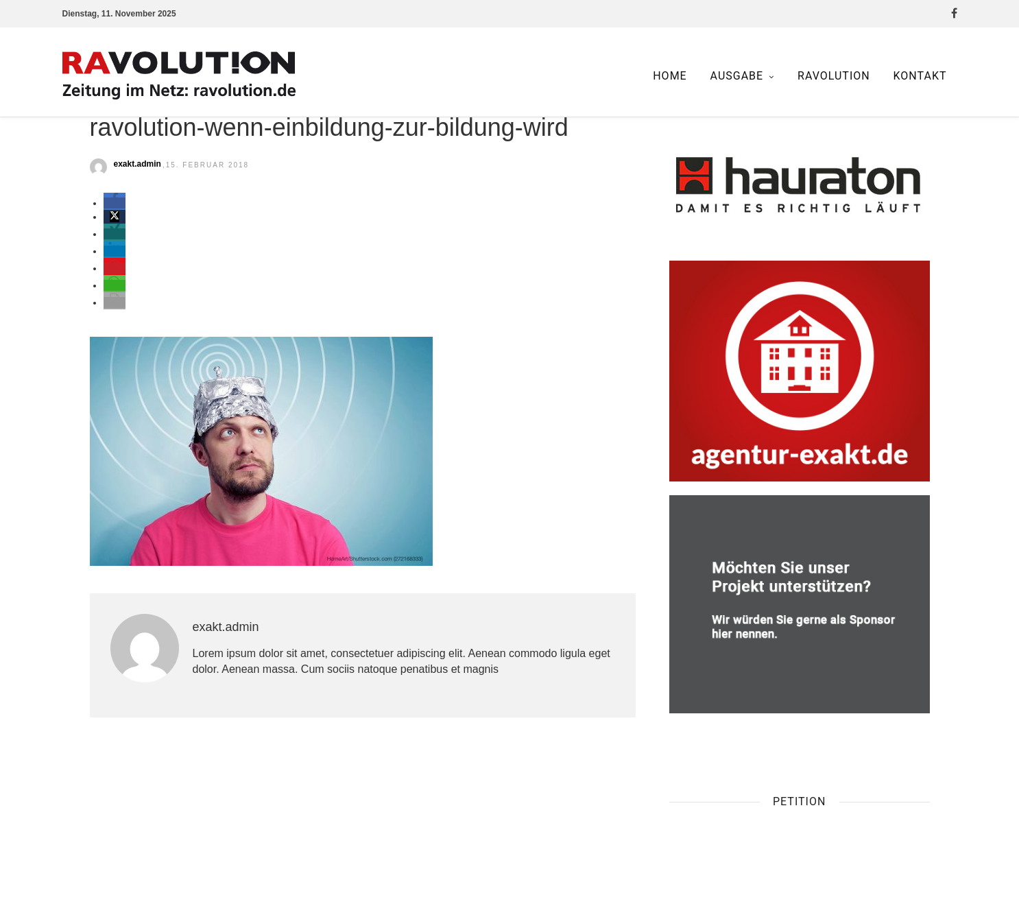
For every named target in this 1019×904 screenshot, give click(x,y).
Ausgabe (737, 75)
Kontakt (920, 75)
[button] (114, 203)
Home (669, 75)
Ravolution (834, 75)
